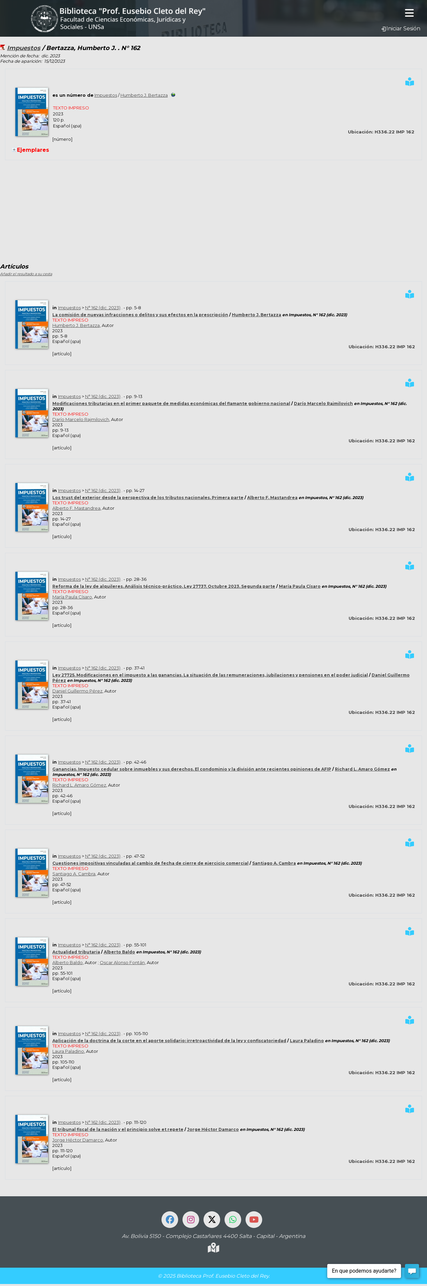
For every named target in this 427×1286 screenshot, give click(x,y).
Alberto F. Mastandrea (272, 497)
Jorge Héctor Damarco (213, 1129)
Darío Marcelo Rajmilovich (323, 403)
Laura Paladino (307, 1040)
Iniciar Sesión (400, 28)
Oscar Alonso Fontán (122, 962)
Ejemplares (33, 150)
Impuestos (23, 48)
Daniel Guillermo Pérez (77, 691)
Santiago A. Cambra (274, 863)
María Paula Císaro (300, 586)
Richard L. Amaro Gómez (362, 769)
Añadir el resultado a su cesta (26, 274)
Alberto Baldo (119, 951)
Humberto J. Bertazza (144, 95)
